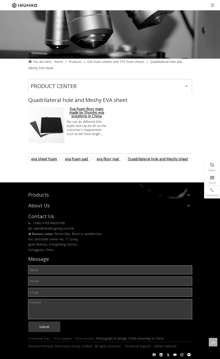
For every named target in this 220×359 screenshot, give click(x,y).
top (213, 342)
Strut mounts (84, 338)
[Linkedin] (161, 355)
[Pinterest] (189, 355)
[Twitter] (168, 355)
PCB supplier (62, 338)
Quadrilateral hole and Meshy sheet (158, 159)
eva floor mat (108, 159)
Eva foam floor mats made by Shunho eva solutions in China (86, 113)
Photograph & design (111, 338)
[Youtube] (175, 355)
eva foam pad (77, 159)
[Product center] (110, 34)
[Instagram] (182, 355)
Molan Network (166, 346)
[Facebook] (154, 355)
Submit (44, 327)
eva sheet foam (44, 159)
